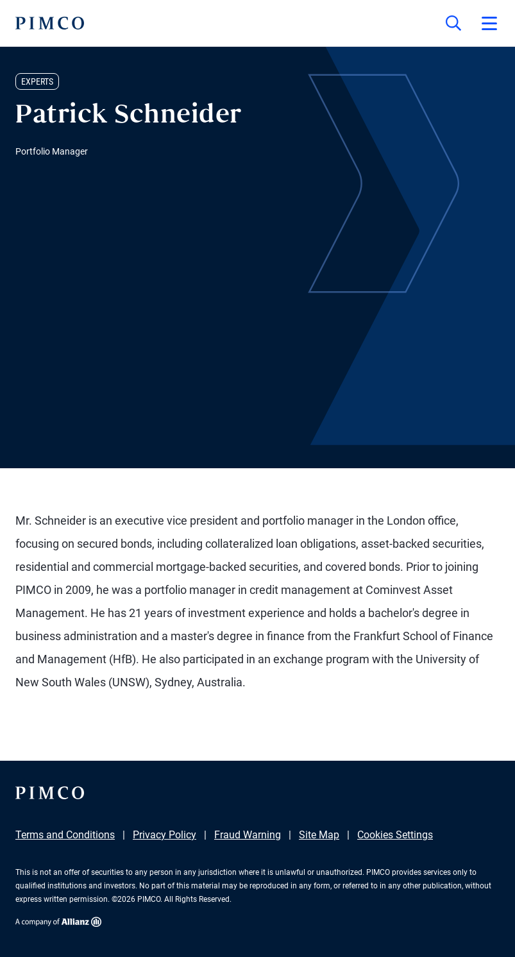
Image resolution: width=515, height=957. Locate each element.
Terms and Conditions (65, 835)
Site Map (319, 835)
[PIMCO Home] (49, 23)
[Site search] (453, 23)
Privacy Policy (164, 835)
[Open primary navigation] (489, 23)
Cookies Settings (395, 835)
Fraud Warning (247, 835)
